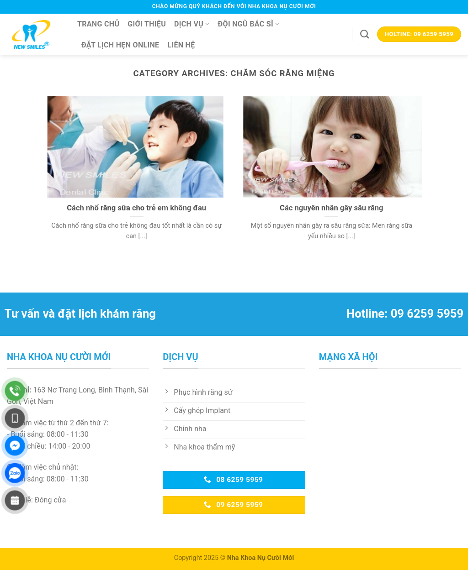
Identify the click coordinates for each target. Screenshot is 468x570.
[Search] (364, 34)
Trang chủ (98, 24)
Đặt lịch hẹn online (120, 45)
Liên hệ (181, 45)
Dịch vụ (192, 24)
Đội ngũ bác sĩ (249, 24)
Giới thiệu (147, 24)
